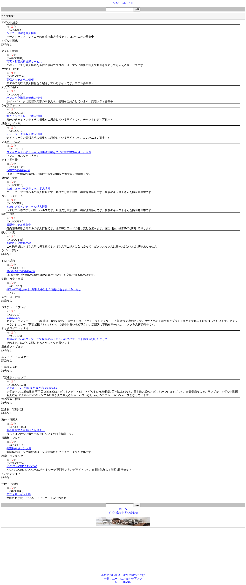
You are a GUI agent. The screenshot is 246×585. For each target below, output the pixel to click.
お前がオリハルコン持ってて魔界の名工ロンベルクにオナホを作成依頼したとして (57, 339)
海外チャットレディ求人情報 (24, 115)
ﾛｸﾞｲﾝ (111, 512)
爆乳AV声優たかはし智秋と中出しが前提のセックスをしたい (43, 289)
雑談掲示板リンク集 (18, 448)
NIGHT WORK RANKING (21, 466)
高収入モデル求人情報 (20, 79)
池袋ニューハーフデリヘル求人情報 (28, 188)
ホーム (123, 508)
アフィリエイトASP (18, 494)
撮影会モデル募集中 (18, 224)
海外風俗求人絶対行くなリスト (25, 430)
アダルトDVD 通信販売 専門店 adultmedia (31, 388)
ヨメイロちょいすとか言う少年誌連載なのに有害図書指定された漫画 (48, 152)
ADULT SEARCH (123, 2)
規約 (118, 512)
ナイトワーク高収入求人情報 (24, 134)
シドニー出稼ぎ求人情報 (21, 33)
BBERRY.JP (13, 317)
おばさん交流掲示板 (18, 242)
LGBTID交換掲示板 (18, 170)
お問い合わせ (130, 512)
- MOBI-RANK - (122, 582)
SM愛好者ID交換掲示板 (20, 271)
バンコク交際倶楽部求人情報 (24, 97)
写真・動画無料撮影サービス (24, 61)
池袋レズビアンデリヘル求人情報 (26, 206)
